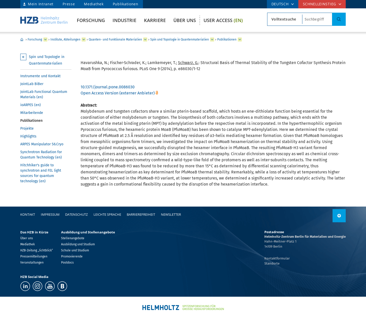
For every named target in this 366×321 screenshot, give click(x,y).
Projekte (27, 128)
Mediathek (93, 4)
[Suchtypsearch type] (284, 19)
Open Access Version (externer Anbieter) (118, 93)
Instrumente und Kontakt (40, 76)
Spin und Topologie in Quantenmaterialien (179, 39)
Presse (69, 4)
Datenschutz (76, 214)
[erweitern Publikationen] (240, 39)
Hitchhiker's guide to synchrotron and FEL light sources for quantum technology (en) (40, 173)
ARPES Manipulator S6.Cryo (41, 144)
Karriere (155, 20)
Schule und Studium (75, 250)
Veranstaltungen (32, 262)
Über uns (184, 20)
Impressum (50, 214)
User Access (223, 20)
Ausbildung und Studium (78, 244)
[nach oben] (339, 215)
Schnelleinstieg (319, 4)
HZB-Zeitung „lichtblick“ (36, 250)
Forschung (91, 20)
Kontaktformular (277, 258)
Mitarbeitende (31, 113)
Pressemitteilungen (33, 256)
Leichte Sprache (107, 214)
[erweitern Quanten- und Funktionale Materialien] (145, 39)
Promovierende (72, 256)
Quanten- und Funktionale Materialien (115, 39)
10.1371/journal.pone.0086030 (108, 87)
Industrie (124, 20)
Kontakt (27, 214)
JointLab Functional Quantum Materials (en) (43, 94)
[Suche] (339, 19)
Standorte (272, 263)
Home (21, 39)
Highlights (28, 136)
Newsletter (171, 214)
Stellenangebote (72, 238)
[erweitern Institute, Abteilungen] (84, 39)
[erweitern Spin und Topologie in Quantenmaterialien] (212, 39)
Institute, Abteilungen (65, 39)
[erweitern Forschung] (45, 39)
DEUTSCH (280, 4)
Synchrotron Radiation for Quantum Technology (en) (41, 154)
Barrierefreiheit (141, 214)
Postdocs (67, 262)
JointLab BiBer (31, 84)
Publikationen (125, 4)
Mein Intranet (40, 4)
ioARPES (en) (30, 105)
